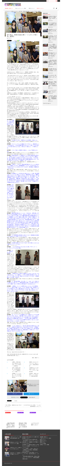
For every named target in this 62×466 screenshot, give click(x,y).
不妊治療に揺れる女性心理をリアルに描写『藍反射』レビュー (53, 70)
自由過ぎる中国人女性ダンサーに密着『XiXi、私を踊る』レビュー (53, 18)
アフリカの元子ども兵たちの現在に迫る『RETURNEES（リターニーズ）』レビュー (53, 24)
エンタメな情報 (43, 443)
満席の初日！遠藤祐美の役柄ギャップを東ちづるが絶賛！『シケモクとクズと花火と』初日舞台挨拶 (23, 425)
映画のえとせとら (40, 8)
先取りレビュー (32, 8)
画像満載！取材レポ (9, 8)
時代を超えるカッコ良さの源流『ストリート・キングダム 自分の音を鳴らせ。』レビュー (53, 54)
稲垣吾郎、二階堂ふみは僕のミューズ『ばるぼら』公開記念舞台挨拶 (33, 375)
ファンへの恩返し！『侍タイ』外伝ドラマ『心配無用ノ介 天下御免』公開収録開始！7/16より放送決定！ (53, 47)
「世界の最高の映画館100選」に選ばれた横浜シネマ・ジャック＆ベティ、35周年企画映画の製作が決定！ (11, 425)
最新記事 (45, 13)
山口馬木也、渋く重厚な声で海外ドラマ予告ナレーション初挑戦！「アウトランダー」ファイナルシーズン (53, 38)
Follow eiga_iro (32, 397)
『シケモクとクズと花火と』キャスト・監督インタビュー (35, 424)
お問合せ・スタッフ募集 (44, 444)
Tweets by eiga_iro (47, 103)
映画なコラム (42, 442)
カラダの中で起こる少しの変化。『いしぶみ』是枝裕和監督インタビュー (32, 406)
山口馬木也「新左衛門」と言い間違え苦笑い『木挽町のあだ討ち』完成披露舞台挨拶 (53, 97)
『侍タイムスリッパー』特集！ (21, 8)
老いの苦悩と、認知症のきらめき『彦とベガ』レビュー (13, 406)
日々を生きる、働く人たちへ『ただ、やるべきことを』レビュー (53, 77)
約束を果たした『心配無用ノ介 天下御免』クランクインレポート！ (53, 31)
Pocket (15, 40)
